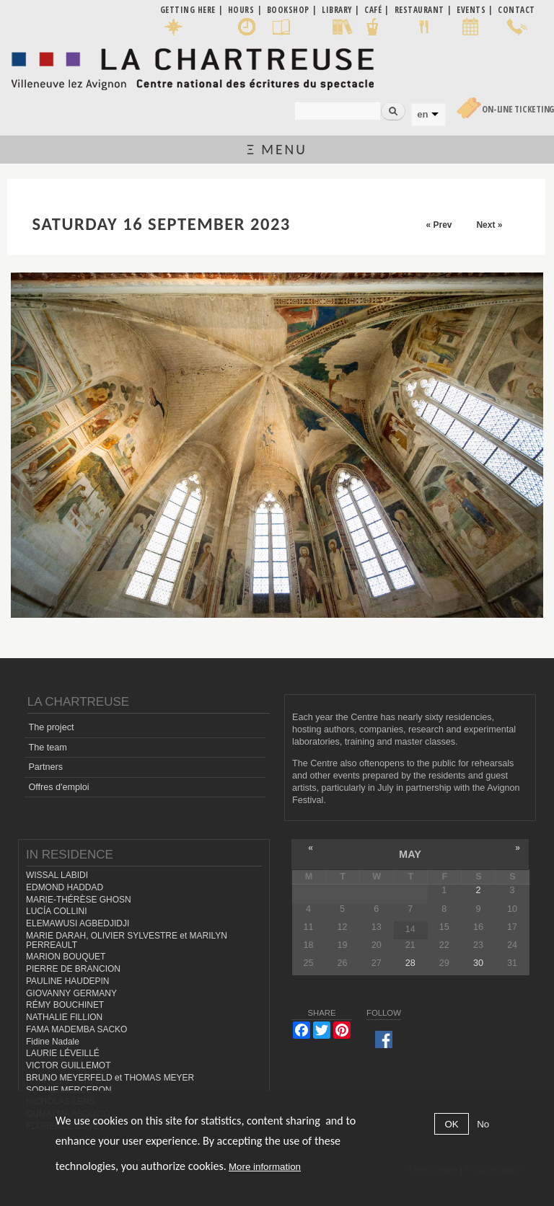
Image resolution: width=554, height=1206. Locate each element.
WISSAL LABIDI (57, 875)
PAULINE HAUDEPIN (68, 981)
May (410, 854)
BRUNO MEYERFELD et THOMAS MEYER (110, 1078)
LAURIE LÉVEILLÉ (63, 1053)
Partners (45, 767)
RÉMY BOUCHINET (65, 1005)
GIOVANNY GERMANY (71, 993)
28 (410, 963)
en (422, 114)
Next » (489, 225)
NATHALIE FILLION (64, 1017)
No (483, 1124)
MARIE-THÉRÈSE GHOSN (78, 900)
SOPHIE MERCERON (68, 1090)
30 (478, 963)
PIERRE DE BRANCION (73, 969)
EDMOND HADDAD (64, 887)
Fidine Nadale (52, 1042)
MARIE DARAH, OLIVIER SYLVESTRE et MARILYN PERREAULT (126, 940)
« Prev (439, 225)
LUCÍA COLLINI (56, 911)
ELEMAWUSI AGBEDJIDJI (77, 923)
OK (451, 1124)
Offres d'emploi (58, 787)
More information (265, 1166)
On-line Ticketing (518, 109)
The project (51, 727)
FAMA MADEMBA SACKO (76, 1029)
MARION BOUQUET (65, 957)
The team (47, 747)
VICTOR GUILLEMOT (68, 1065)
